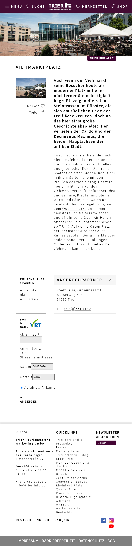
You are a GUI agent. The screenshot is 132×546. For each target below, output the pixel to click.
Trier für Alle (102, 58)
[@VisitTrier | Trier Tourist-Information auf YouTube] (111, 527)
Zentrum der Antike (72, 478)
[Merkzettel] (91, 6)
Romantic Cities (69, 493)
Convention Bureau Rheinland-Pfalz (72, 483)
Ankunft (48, 387)
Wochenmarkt (74, 208)
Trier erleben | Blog (72, 455)
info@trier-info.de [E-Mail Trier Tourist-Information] (31, 485)
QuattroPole (66, 489)
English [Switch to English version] (42, 520)
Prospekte (64, 443)
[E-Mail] (106, 443)
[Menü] (13, 6)
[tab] (85, 280)
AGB (111, 540)
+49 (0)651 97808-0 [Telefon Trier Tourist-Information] (31, 481)
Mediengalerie (67, 451)
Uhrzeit (26, 377)
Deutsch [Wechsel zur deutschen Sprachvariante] (23, 520)
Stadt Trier (65, 459)
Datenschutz (91, 540)
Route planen (28, 292)
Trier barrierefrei (70, 440)
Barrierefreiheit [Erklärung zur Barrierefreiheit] (58, 540)
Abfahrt (30, 387)
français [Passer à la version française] (61, 520)
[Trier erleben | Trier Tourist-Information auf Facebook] (103, 522)
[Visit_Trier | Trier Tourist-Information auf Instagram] (111, 522)
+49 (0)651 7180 (77, 308)
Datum (25, 366)
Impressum (27, 540)
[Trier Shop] (119, 6)
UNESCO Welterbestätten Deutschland (69, 508)
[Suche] (35, 6)
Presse (61, 447)
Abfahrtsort (30, 334)
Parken (29, 299)
